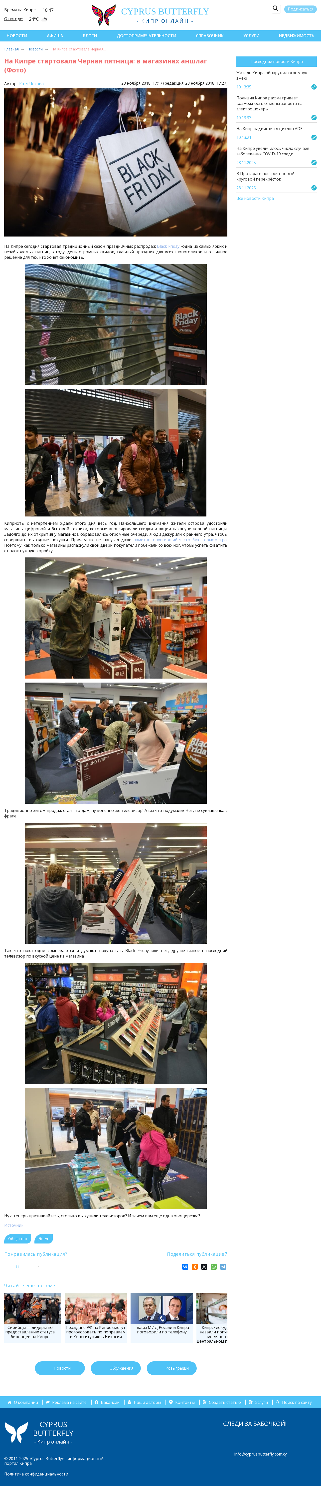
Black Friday (168, 246)
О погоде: (13, 18)
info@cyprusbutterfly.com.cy (260, 1454)
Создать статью (225, 1402)
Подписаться (300, 9)
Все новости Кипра (255, 198)
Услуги (251, 35)
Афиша (55, 35)
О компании (26, 1402)
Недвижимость (296, 35)
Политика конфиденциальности (36, 1474)
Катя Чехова (31, 83)
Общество (17, 1238)
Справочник (210, 35)
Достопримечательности (146, 35)
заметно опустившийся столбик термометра (180, 539)
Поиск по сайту (297, 1402)
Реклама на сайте (69, 1402)
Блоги (90, 35)
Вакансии (110, 1402)
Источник (13, 1225)
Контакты (185, 1402)
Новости (17, 35)
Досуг (43, 1238)
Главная (11, 49)
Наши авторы (147, 1402)
